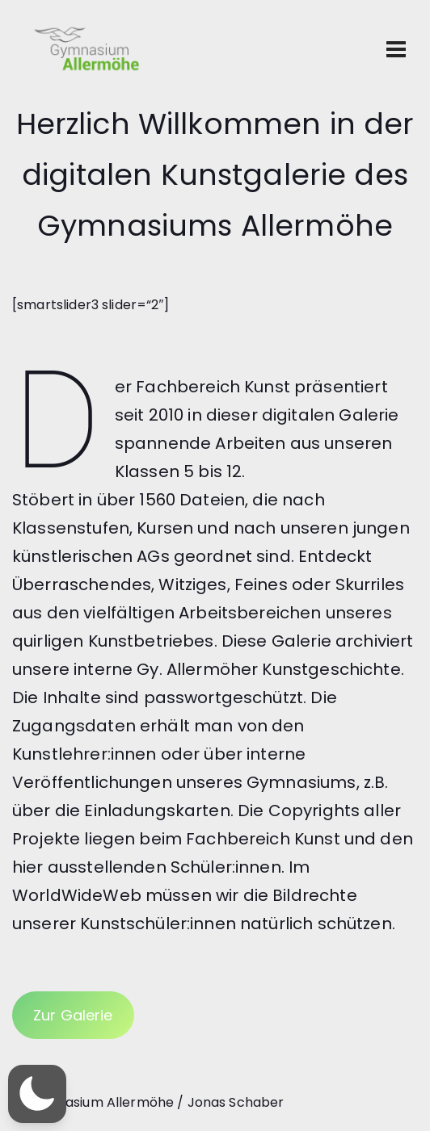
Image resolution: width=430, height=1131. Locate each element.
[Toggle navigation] (396, 49)
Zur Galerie (73, 1015)
